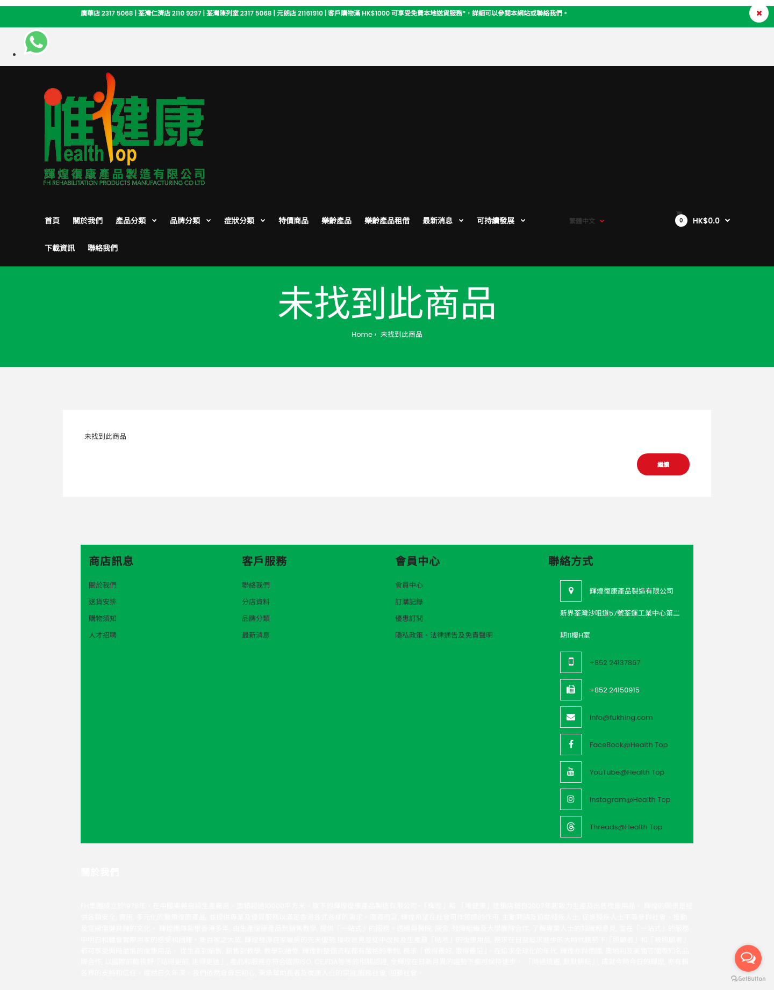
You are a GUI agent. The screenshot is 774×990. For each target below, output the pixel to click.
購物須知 (103, 548)
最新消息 (256, 564)
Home (362, 263)
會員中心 (409, 514)
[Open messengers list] (748, 958)
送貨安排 (103, 531)
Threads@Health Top (626, 756)
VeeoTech (127, 946)
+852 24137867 (615, 592)
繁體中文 (582, 91)
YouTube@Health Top (627, 701)
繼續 (663, 393)
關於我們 (103, 514)
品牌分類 (256, 548)
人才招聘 (103, 564)
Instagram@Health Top (630, 729)
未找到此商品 (400, 263)
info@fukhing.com (621, 646)
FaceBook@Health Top (629, 674)
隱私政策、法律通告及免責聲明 (444, 564)
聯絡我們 (256, 514)
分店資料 (256, 531)
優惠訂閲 (409, 548)
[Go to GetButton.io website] (748, 978)
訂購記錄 (409, 531)
